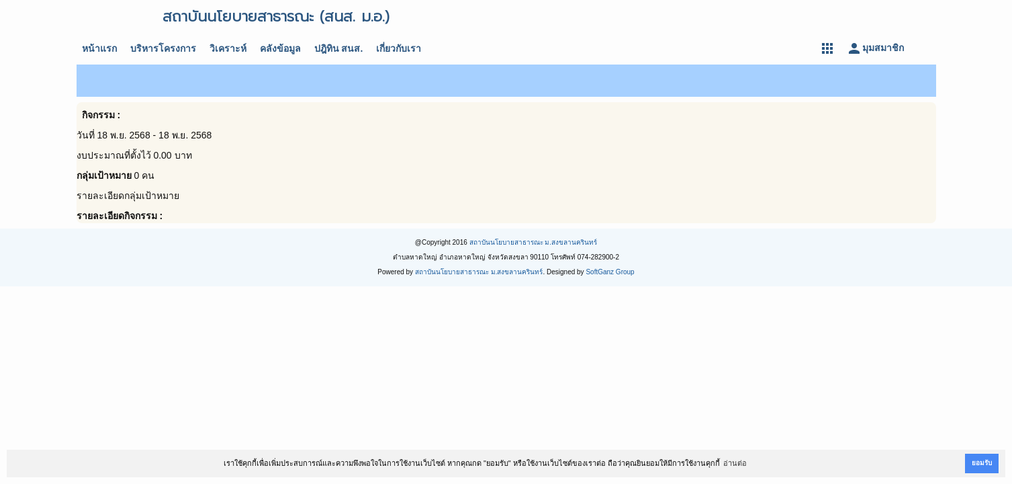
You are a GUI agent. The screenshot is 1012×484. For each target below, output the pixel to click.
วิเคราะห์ (228, 48)
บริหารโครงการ (163, 48)
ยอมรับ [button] (982, 463)
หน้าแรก (99, 48)
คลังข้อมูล (280, 48)
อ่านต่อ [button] (735, 463)
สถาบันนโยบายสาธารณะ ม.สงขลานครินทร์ (533, 242)
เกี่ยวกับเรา (398, 48)
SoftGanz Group (610, 272)
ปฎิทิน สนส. (338, 48)
